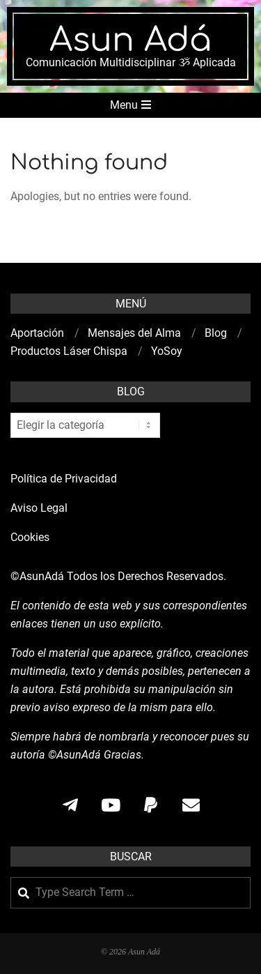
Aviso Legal (39, 508)
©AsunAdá (37, 576)
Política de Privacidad (63, 478)
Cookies (31, 537)
